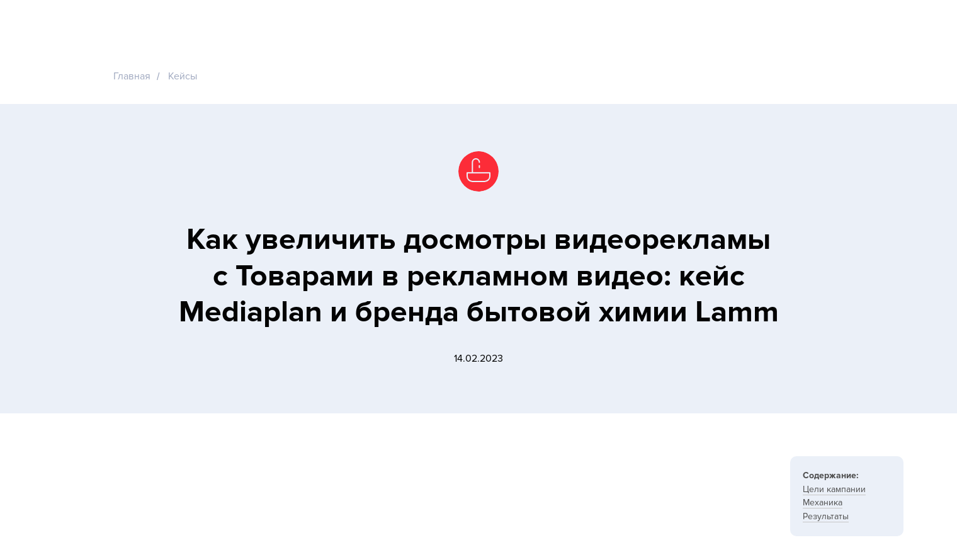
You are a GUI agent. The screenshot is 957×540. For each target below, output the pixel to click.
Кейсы (182, 77)
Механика (822, 502)
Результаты (826, 516)
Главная (131, 77)
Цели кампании (834, 489)
